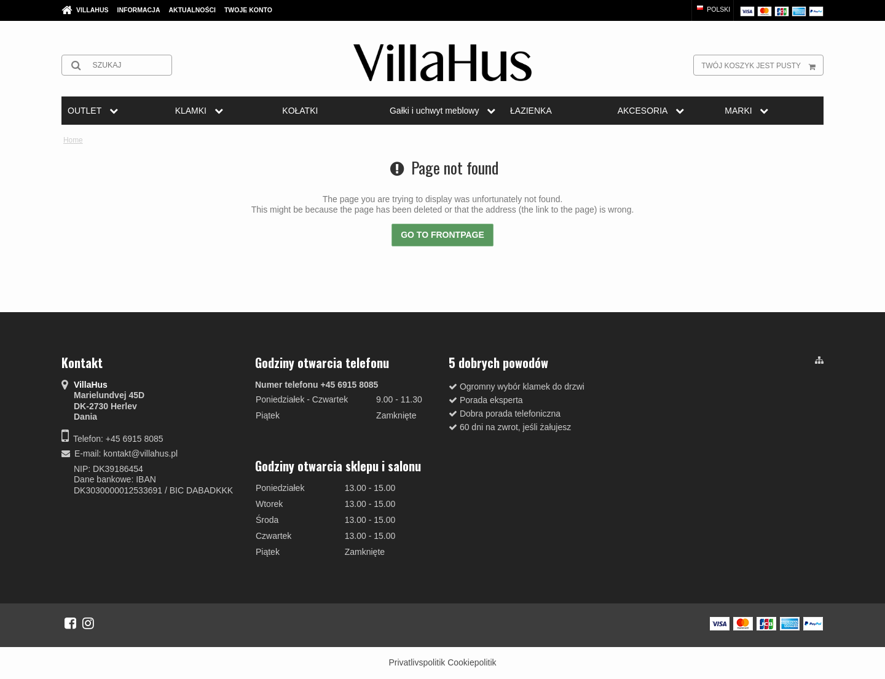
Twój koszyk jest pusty (762, 65)
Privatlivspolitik (416, 662)
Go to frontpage (442, 235)
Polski (712, 9)
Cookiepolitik (471, 662)
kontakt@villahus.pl (140, 453)
